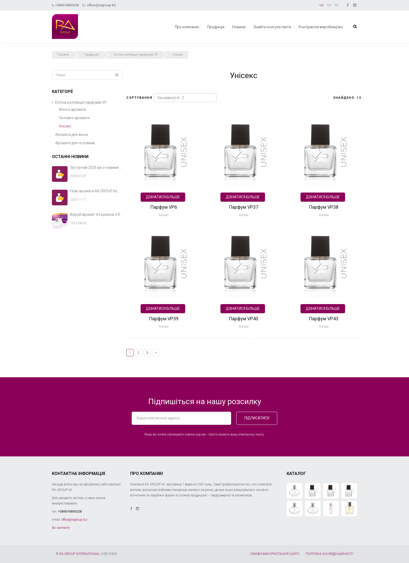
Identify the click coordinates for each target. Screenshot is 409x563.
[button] (52, 102)
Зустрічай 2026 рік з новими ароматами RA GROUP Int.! (96, 167)
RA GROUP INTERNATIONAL (79, 554)
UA (322, 5)
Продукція (215, 27)
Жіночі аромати (72, 109)
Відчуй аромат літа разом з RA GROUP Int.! (96, 214)
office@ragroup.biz (99, 5)
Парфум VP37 (243, 207)
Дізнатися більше (163, 197)
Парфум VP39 (163, 318)
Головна (63, 54)
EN (329, 5)
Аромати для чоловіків (75, 143)
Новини (238, 27)
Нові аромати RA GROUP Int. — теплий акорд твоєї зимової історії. (96, 191)
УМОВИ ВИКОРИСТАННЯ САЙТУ (275, 554)
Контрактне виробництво (321, 27)
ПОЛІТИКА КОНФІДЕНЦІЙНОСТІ (329, 554)
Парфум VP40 (243, 318)
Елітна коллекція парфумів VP (136, 54)
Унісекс (163, 215)
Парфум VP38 (323, 207)
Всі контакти (61, 528)
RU (337, 5)
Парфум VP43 (323, 318)
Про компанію (187, 27)
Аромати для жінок (71, 134)
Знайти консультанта (272, 27)
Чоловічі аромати (74, 118)
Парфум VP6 (163, 207)
